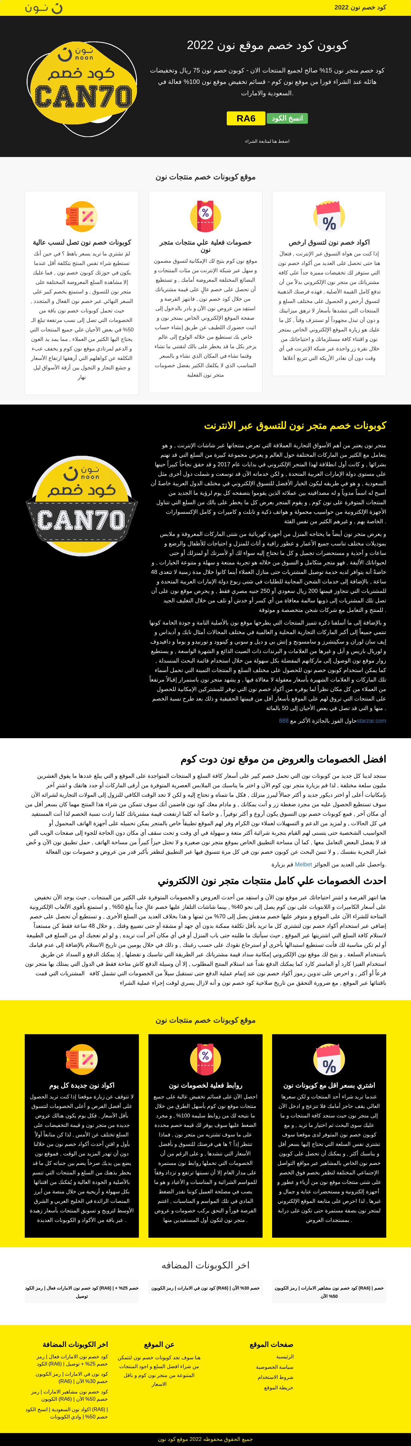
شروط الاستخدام (275, 1377)
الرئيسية (285, 1356)
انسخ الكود (287, 118)
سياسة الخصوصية (274, 1367)
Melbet (303, 864)
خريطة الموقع (278, 1387)
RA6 (246, 118)
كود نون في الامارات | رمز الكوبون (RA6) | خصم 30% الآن (205, 1288)
